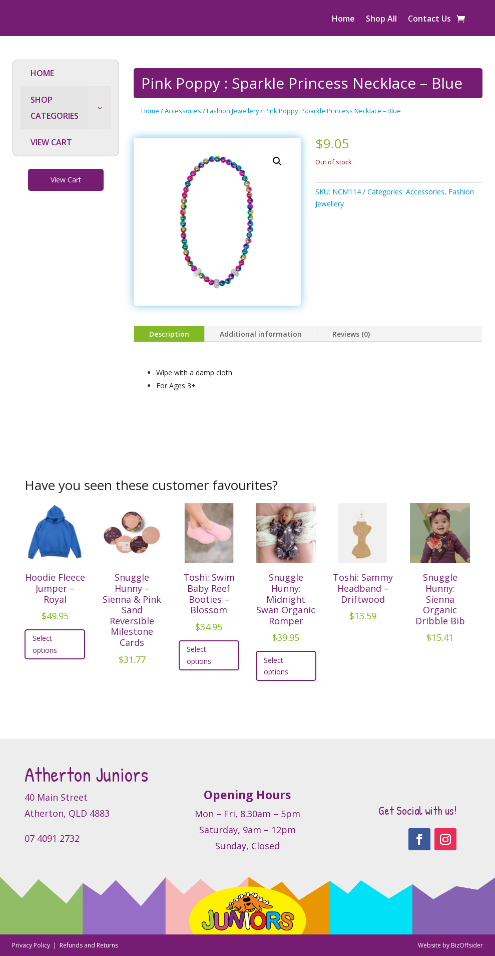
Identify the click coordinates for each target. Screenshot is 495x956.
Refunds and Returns (89, 945)
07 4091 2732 (52, 838)
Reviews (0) (351, 334)
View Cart (66, 179)
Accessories (183, 110)
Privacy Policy (32, 945)
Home (343, 19)
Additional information (261, 334)
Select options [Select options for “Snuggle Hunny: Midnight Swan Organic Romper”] (276, 666)
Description (169, 334)
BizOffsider (467, 945)
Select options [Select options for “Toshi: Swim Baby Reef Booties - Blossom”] (199, 655)
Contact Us (429, 19)
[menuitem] (66, 73)
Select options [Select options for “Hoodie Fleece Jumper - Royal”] (45, 644)
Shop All (381, 19)
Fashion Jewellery (233, 110)
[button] (277, 161)
